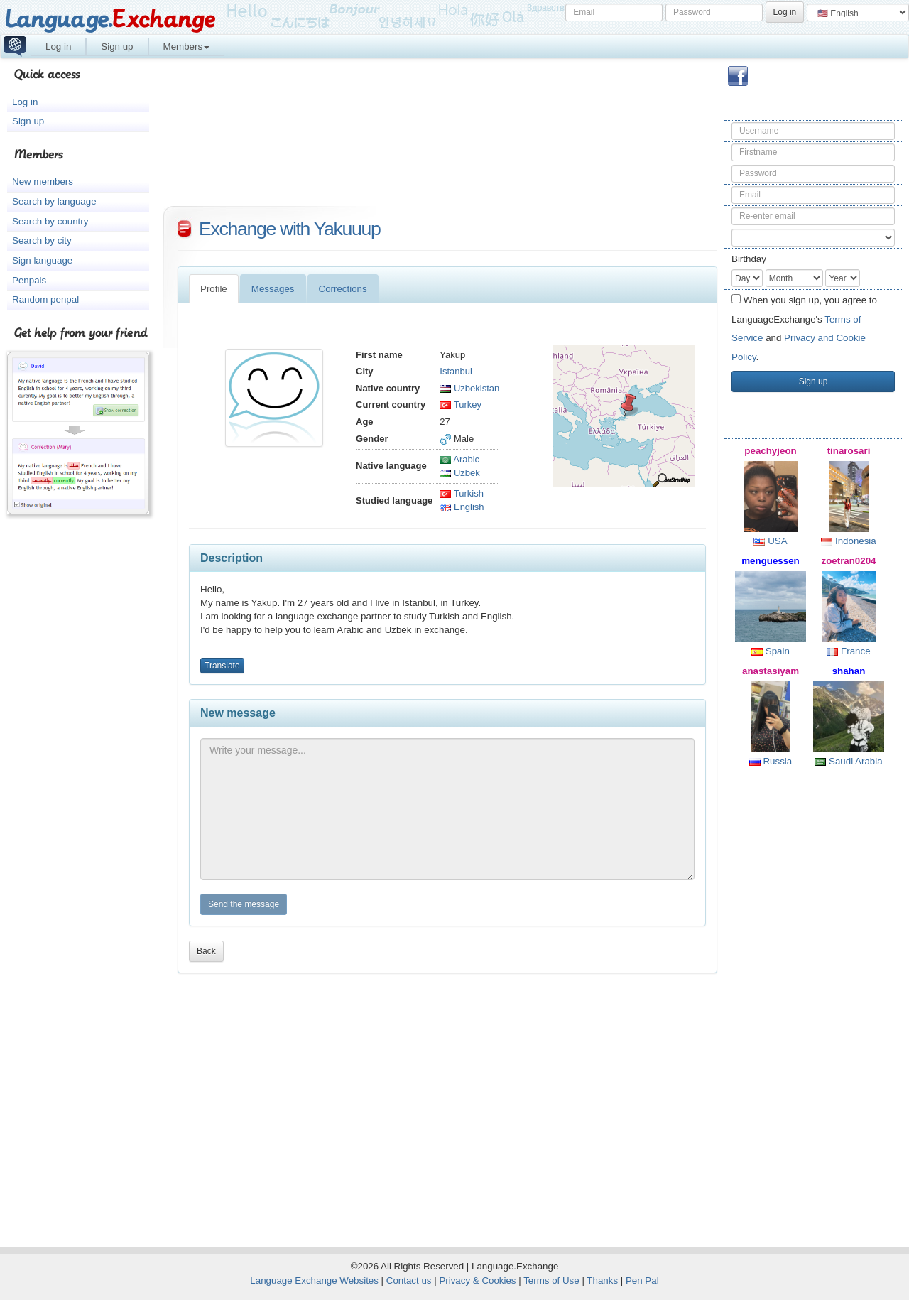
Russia (770, 761)
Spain (770, 651)
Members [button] (186, 46)
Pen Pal (642, 1280)
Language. (109, 19)
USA (770, 541)
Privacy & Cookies (477, 1280)
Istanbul (456, 371)
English (462, 507)
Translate (222, 666)
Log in (58, 46)
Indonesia (848, 541)
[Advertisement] (813, 1006)
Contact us (409, 1280)
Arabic (459, 459)
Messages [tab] (273, 288)
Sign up (117, 46)
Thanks (602, 1280)
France (848, 651)
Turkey (460, 404)
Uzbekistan (469, 388)
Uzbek (459, 472)
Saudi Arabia (848, 761)
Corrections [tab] (343, 288)
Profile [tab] (213, 288)
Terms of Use (551, 1280)
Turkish (462, 493)
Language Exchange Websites (314, 1280)
